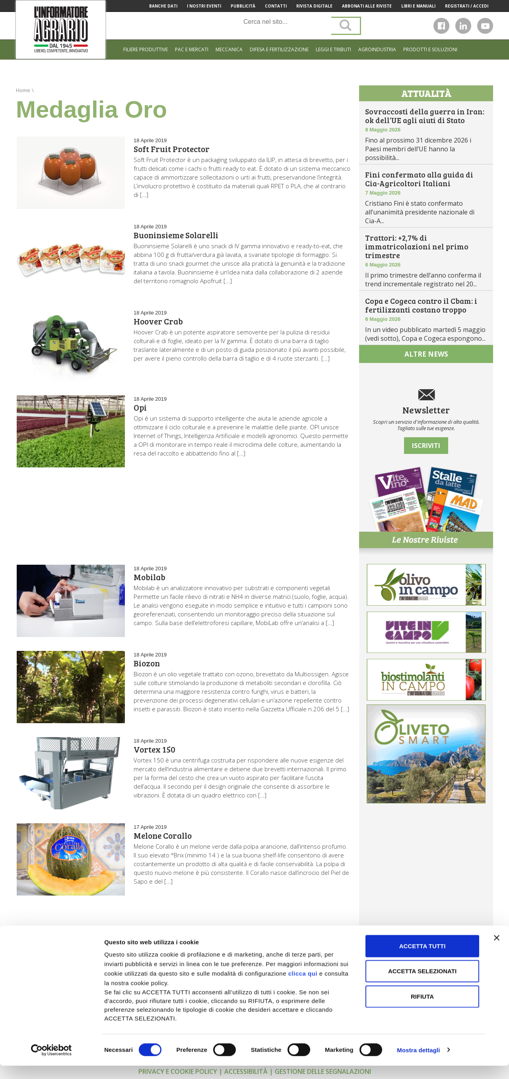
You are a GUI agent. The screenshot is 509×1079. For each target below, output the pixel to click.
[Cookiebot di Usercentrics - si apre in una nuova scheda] (51, 1063)
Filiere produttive (145, 49)
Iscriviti (426, 445)
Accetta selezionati (422, 984)
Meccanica (229, 49)
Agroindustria (377, 49)
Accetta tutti (422, 959)
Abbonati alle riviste (367, 6)
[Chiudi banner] (496, 951)
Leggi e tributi (333, 49)
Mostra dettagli (418, 1063)
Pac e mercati (191, 49)
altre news (426, 354)
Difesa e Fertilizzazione (279, 49)
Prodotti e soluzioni (430, 49)
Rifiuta (422, 1009)
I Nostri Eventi (204, 6)
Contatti (276, 6)
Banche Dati (163, 6)
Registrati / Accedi (466, 6)
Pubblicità (243, 6)
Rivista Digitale (314, 6)
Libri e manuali (418, 6)
